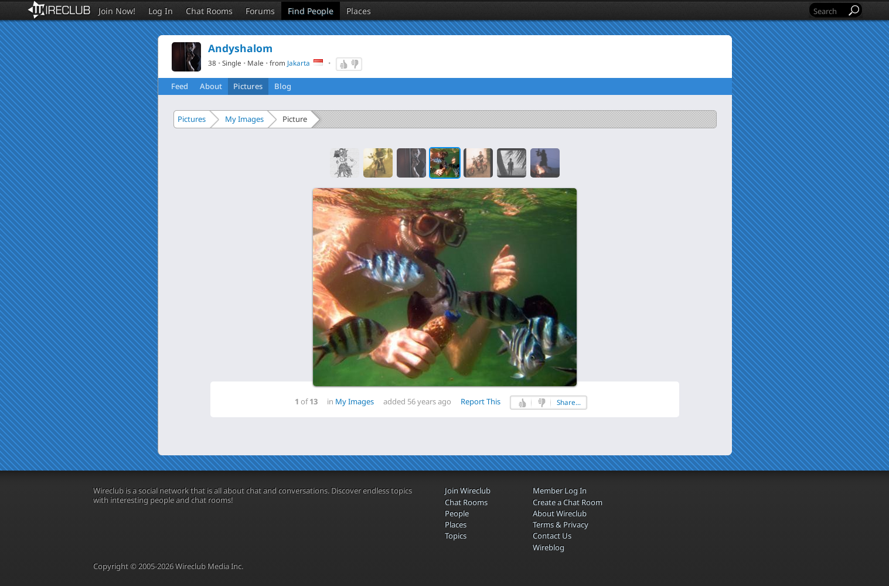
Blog (282, 86)
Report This (480, 401)
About (211, 86)
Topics (455, 535)
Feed (179, 86)
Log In (160, 10)
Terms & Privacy (560, 524)
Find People (310, 10)
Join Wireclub (468, 490)
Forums (260, 10)
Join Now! (116, 10)
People (457, 513)
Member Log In (560, 490)
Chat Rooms (209, 10)
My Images (244, 119)
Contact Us (552, 535)
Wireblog (548, 547)
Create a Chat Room (567, 502)
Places (358, 10)
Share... (569, 402)
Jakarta (298, 62)
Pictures (248, 86)
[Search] (829, 11)
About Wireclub (560, 513)
